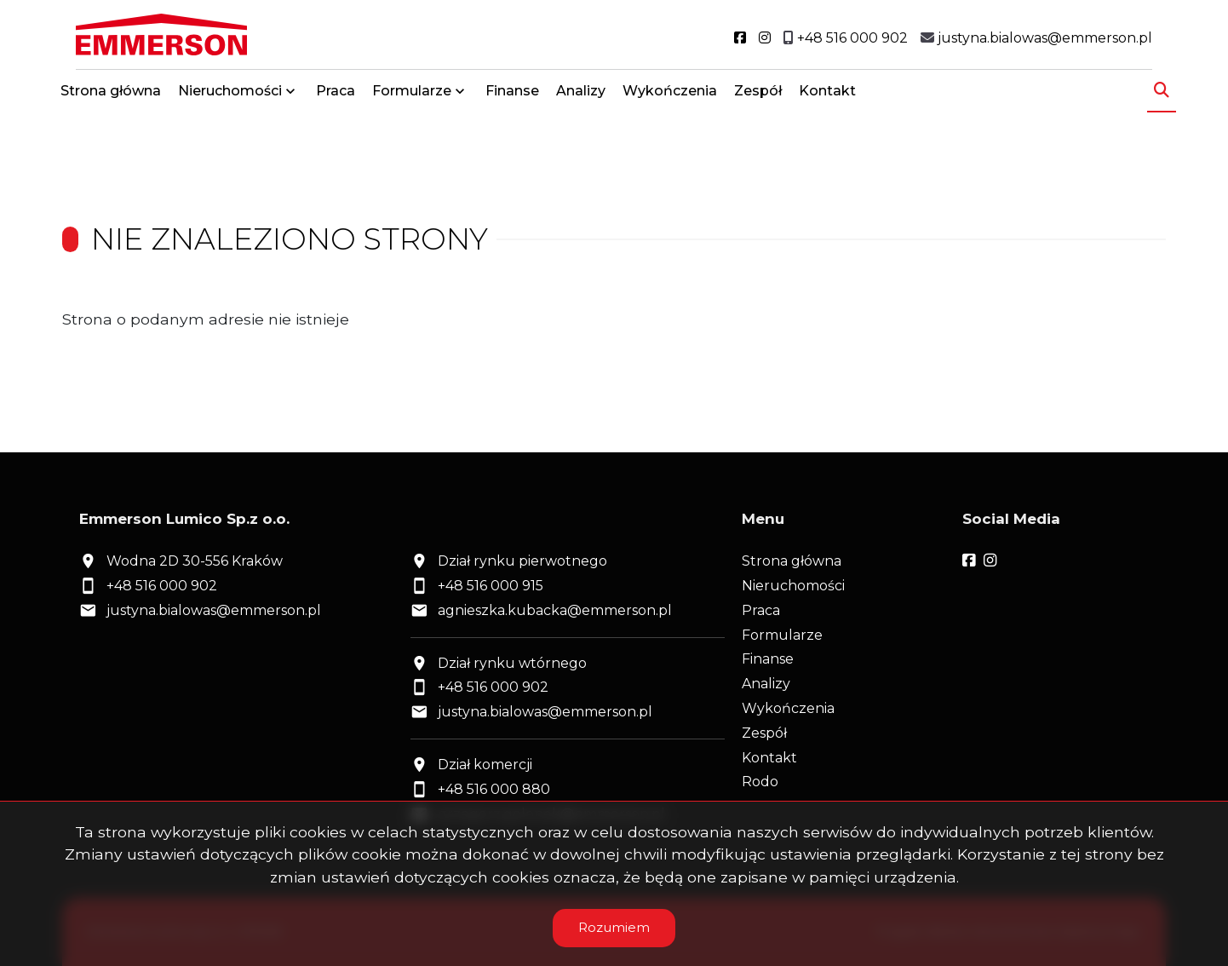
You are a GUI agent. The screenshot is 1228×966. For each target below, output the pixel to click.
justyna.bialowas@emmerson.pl (213, 610)
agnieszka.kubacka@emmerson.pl (555, 610)
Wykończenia (670, 96)
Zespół (758, 96)
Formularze (411, 96)
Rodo (760, 781)
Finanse (512, 96)
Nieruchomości (230, 96)
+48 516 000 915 (490, 586)
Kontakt (827, 96)
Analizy (580, 96)
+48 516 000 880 (494, 789)
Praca (335, 96)
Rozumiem (614, 927)
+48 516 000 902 (161, 586)
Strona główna (110, 96)
